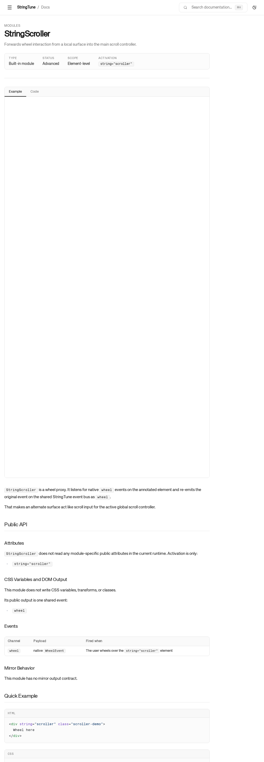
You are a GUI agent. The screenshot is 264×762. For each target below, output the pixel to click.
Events (11, 626)
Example (15, 91)
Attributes (14, 543)
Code (34, 91)
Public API (15, 525)
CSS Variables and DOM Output (35, 579)
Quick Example (21, 696)
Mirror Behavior (19, 668)
